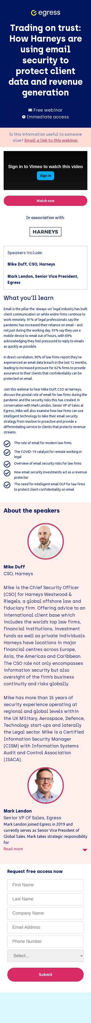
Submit (45, 974)
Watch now (45, 201)
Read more (45, 850)
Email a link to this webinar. (51, 140)
